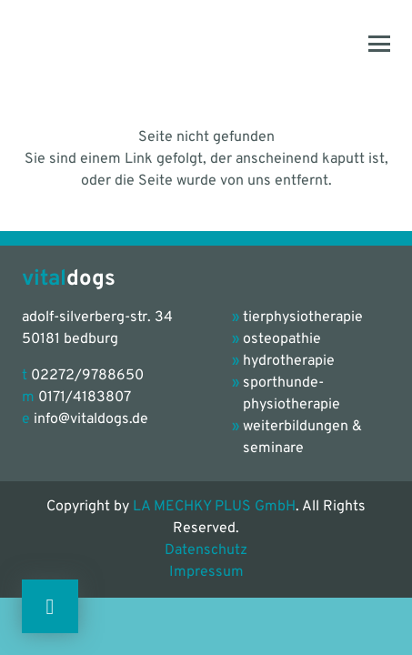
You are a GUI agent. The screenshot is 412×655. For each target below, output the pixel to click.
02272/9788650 (87, 376)
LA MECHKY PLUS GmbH (214, 507)
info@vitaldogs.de (91, 419)
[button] (379, 44)
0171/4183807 (84, 397)
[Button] (50, 606)
